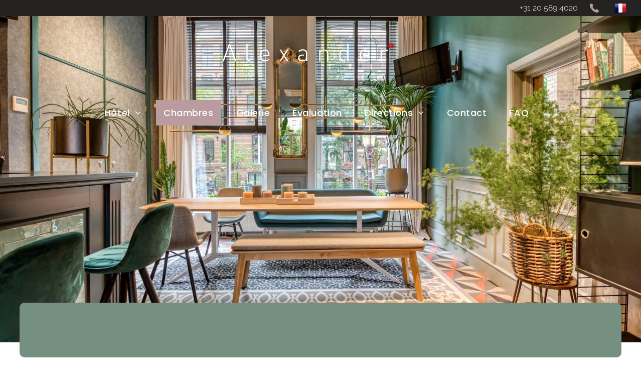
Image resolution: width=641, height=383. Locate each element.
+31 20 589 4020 (549, 8)
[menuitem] (126, 112)
